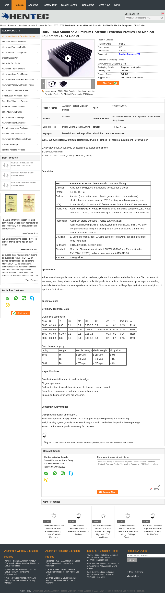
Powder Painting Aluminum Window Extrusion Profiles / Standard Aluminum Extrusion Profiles (21, 563)
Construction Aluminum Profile (15, 96)
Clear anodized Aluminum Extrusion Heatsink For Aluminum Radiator (78, 530)
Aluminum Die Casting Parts (14, 52)
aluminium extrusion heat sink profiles (116, 442)
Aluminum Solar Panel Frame (15, 74)
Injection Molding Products (13, 150)
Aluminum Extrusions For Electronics (18, 79)
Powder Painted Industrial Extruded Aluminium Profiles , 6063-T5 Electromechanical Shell (102, 557)
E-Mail (130, 572)
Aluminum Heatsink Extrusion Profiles (35, 25)
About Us (33, 4)
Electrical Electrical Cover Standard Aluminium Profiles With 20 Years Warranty (61, 580)
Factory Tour (50, 4)
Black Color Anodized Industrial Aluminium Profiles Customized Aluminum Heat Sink (100, 574)
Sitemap (139, 572)
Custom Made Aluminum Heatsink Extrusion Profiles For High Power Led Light (62, 571)
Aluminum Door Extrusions (13, 123)
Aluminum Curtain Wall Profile (15, 90)
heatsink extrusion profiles (87, 442)
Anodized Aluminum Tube (13, 106)
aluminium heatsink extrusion (62, 442)
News (117, 4)
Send (131, 560)
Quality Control (69, 4)
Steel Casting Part (10, 58)
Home (6, 4)
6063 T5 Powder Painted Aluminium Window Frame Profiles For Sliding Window (20, 580)
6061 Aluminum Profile (12, 112)
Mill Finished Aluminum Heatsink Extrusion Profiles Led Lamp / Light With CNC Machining (54, 531)
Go (162, 18)
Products (19, 4)
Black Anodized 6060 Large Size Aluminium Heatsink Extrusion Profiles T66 (152, 530)
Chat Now (104, 5)
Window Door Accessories (13, 133)
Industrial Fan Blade (11, 63)
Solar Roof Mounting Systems (15, 101)
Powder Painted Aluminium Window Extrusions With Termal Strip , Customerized (19, 571)
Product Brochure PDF (129, 54)
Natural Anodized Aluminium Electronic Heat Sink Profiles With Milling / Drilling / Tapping (128, 531)
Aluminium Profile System (13, 69)
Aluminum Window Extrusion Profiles (18, 85)
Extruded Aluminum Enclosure (15, 128)
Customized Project (10, 144)
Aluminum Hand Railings (13, 117)
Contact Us (88, 4)
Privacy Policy (25, 591)
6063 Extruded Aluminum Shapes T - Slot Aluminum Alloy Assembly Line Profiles (103, 566)
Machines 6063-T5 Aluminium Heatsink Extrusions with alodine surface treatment (63, 563)
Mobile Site (133, 576)
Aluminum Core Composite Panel (16, 139)
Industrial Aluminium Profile (14, 42)
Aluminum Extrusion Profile (14, 47)
